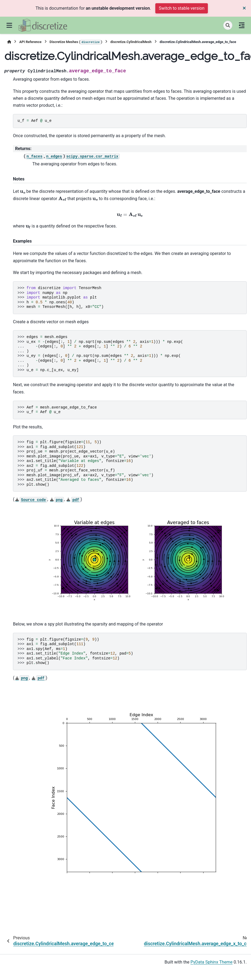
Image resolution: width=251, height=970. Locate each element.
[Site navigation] (9, 25)
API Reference (30, 42)
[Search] (227, 25)
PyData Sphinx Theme (212, 962)
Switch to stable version (181, 8)
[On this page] (242, 25)
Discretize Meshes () (76, 42)
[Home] (9, 42)
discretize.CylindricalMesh (131, 42)
